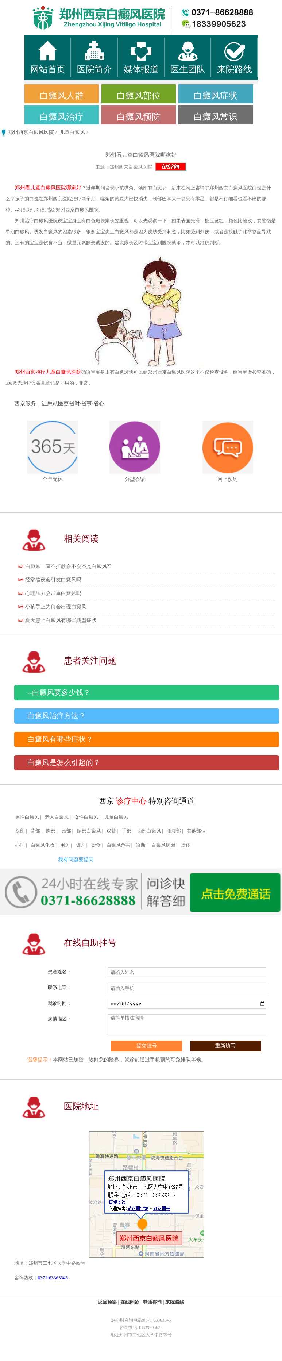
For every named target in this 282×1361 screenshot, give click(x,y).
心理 (20, 845)
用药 (65, 845)
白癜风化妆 (42, 845)
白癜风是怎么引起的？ (63, 762)
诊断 (141, 845)
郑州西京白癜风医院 (31, 132)
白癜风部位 (139, 95)
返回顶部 (107, 1302)
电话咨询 (152, 1302)
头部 (20, 831)
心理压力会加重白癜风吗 (53, 593)
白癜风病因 (163, 845)
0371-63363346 (53, 1277)
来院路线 (174, 1302)
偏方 (80, 845)
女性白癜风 (86, 817)
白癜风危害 (118, 845)
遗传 (185, 845)
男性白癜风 (27, 817)
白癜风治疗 (62, 117)
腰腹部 (174, 831)
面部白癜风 (149, 831)
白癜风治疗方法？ (56, 716)
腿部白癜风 (89, 831)
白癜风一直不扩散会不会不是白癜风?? (68, 566)
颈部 (66, 831)
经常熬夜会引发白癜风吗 (53, 580)
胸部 (50, 831)
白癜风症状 (215, 95)
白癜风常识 (215, 117)
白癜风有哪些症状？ (60, 739)
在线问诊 (129, 1302)
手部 (126, 831)
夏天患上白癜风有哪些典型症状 (61, 620)
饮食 (96, 845)
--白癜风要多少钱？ (58, 692)
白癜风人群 (62, 95)
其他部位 (196, 831)
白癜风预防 (139, 117)
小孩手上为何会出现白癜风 (55, 607)
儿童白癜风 (72, 132)
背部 (35, 831)
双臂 (111, 831)
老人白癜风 (57, 817)
